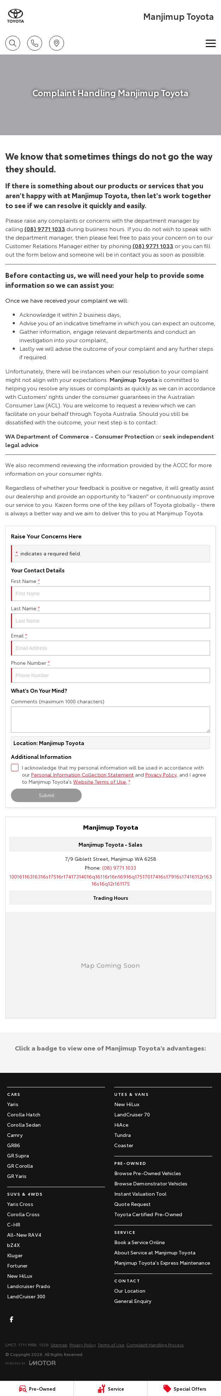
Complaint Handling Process (155, 1344)
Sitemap (59, 1344)
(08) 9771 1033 (44, 228)
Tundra (122, 1134)
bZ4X (13, 1244)
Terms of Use (111, 1344)
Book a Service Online (139, 1242)
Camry (15, 1134)
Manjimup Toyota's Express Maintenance (162, 1262)
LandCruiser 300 (26, 1296)
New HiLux (19, 1275)
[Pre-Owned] (37, 1388)
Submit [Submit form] (46, 795)
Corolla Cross (23, 1214)
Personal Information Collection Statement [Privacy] (82, 774)
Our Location (129, 1290)
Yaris (12, 1104)
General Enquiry (132, 1300)
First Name (110, 589)
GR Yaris (17, 1175)
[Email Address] (110, 880)
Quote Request (132, 1203)
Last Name (110, 616)
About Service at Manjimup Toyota (155, 1252)
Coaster (123, 1145)
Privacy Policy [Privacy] (160, 774)
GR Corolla (20, 1165)
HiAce (121, 1124)
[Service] (110, 1388)
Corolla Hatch (23, 1114)
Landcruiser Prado (28, 1285)
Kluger (15, 1255)
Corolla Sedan (24, 1124)
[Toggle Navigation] (211, 43)
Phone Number (110, 671)
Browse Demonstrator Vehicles (150, 1183)
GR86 (14, 1145)
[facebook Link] (11, 1319)
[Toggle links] (30, 1363)
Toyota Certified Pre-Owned (148, 1214)
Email (110, 644)
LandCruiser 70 (132, 1114)
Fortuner (17, 1265)
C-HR (14, 1224)
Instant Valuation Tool (140, 1193)
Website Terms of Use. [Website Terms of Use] (100, 781)
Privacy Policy (82, 1344)
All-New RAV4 (24, 1234)
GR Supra (18, 1155)
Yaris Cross (20, 1203)
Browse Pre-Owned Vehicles (147, 1173)
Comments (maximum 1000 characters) (110, 715)
